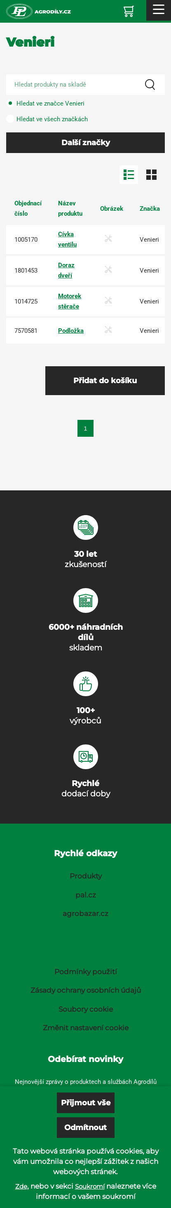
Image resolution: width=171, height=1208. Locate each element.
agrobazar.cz (85, 913)
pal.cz (85, 895)
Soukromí (90, 1186)
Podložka (71, 330)
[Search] (150, 84)
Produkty (86, 876)
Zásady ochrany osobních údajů (85, 990)
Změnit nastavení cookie (86, 1028)
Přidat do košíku (105, 380)
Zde (21, 1186)
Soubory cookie (86, 1009)
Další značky (85, 142)
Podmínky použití (85, 972)
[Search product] (85, 84)
